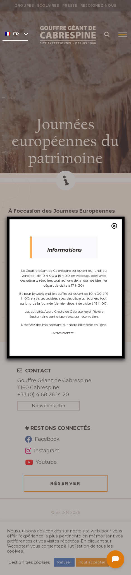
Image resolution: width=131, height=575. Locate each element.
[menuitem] (15, 34)
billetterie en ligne (92, 325)
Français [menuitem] (16, 34)
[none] (15, 34)
